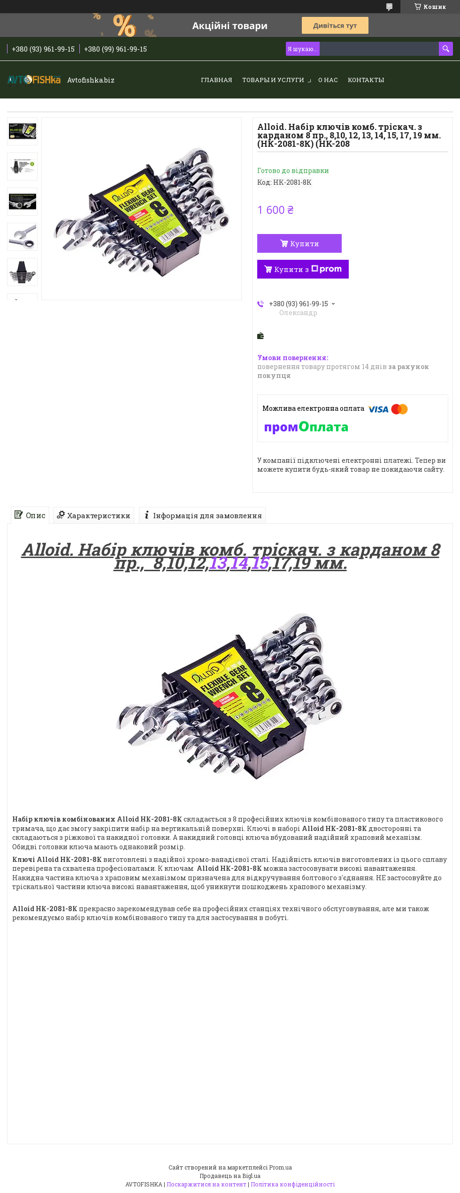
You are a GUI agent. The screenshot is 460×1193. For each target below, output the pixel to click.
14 (238, 562)
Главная (216, 80)
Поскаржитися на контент (206, 1184)
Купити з (308, 269)
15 (259, 562)
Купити (304, 243)
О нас (328, 80)
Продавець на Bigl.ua (230, 1175)
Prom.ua (280, 1167)
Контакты (366, 80)
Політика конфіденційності (293, 1184)
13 (217, 562)
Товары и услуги (273, 80)
